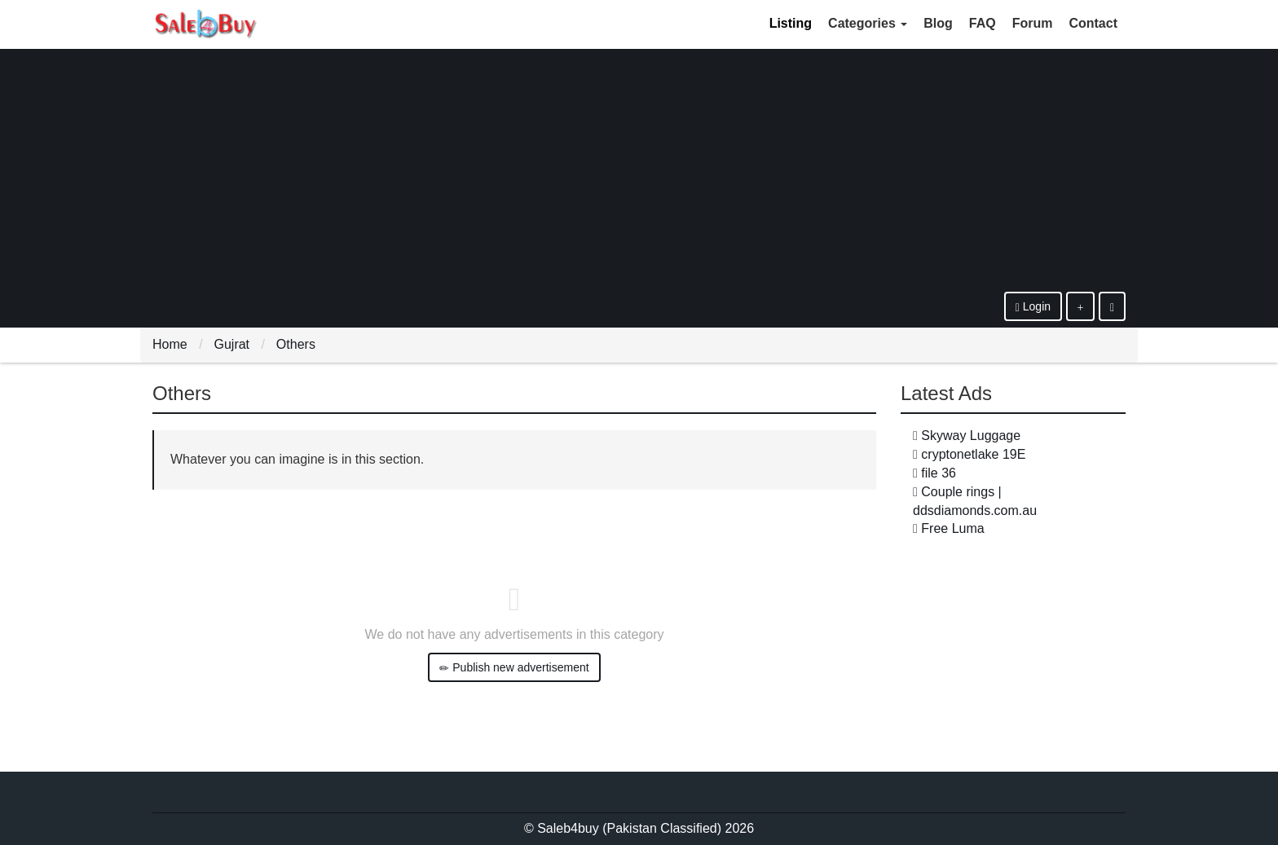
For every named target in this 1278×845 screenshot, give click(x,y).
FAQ (982, 23)
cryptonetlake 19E (973, 454)
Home (169, 344)
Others (295, 344)
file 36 (938, 473)
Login (1033, 307)
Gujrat (231, 344)
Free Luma (952, 528)
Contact (1093, 23)
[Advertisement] (639, 169)
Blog (938, 23)
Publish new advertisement (513, 668)
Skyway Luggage (970, 435)
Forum (1032, 23)
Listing (790, 23)
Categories (867, 23)
